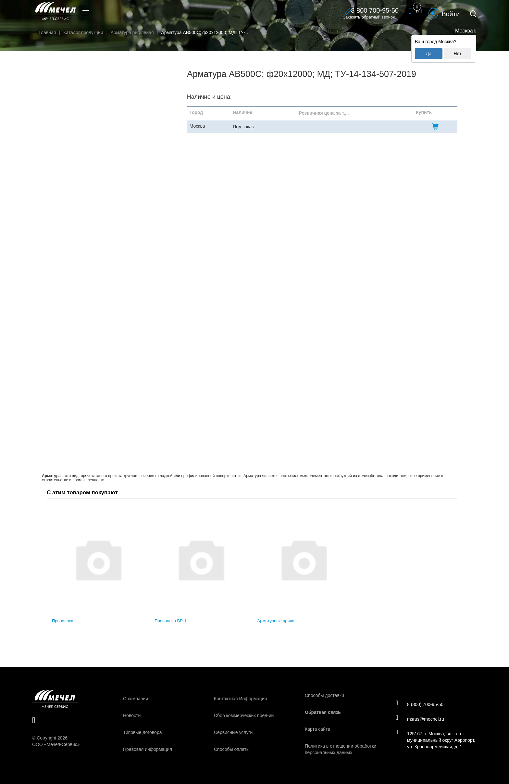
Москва (465, 30)
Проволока (62, 620)
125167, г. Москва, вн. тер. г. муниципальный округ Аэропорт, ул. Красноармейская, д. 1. (435, 739)
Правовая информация (147, 749)
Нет (457, 53)
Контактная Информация (240, 698)
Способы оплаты (232, 749)
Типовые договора (142, 732)
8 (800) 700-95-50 (419, 704)
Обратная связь (323, 712)
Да (428, 53)
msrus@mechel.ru (420, 719)
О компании (135, 698)
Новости (132, 715)
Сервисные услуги (233, 732)
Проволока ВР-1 (170, 620)
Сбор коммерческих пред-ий (244, 715)
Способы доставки (324, 695)
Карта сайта (317, 729)
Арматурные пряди (276, 620)
